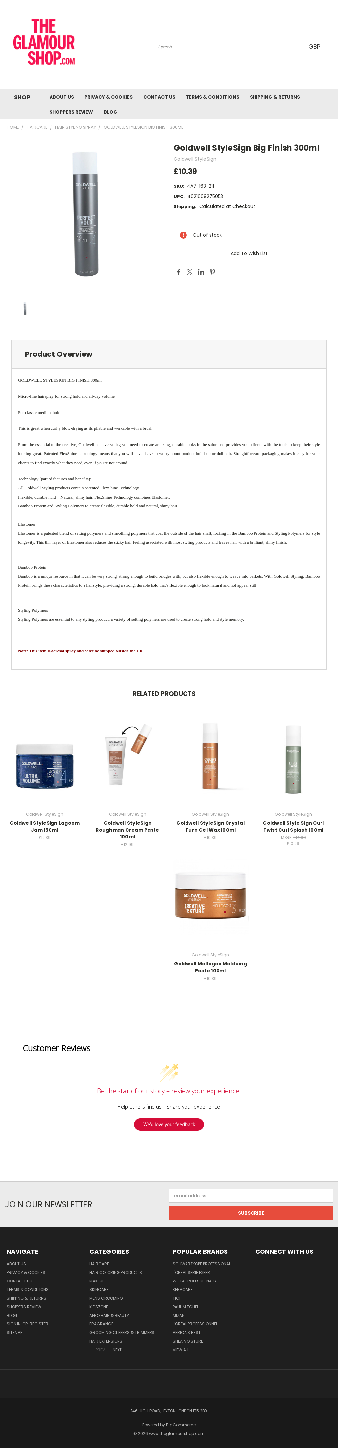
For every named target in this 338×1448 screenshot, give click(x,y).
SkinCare (99, 1289)
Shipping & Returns (275, 97)
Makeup (96, 1281)
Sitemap (14, 1332)
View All (181, 1350)
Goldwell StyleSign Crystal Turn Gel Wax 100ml (210, 826)
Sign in (14, 1324)
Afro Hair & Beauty (109, 1315)
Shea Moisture (188, 1341)
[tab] (169, 354)
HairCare (99, 1264)
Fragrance (101, 1324)
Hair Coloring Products (115, 1272)
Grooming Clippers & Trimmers (121, 1332)
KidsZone (98, 1307)
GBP (315, 46)
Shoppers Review (71, 112)
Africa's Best (187, 1332)
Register (39, 1324)
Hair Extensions (105, 1341)
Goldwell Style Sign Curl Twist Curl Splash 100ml (293, 826)
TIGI (176, 1298)
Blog (110, 112)
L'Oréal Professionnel (195, 1324)
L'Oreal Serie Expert (192, 1272)
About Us (62, 97)
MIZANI (179, 1315)
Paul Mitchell (186, 1307)
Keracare (183, 1289)
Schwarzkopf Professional (202, 1264)
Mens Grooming (106, 1298)
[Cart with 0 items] (331, 46)
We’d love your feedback (169, 1124)
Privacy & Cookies (108, 97)
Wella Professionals (194, 1281)
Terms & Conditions (212, 97)
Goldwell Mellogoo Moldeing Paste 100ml (210, 967)
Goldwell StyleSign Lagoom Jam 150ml (45, 826)
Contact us (159, 97)
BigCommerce (181, 1425)
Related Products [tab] (164, 693)
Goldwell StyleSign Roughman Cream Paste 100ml (127, 830)
